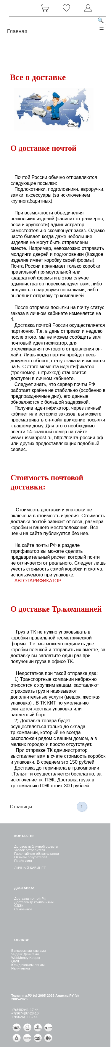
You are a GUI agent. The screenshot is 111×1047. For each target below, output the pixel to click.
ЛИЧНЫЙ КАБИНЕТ (30, 868)
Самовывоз (23, 909)
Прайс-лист (23, 860)
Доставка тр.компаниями (34, 902)
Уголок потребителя (30, 850)
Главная (17, 31)
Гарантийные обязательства (36, 853)
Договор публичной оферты (36, 846)
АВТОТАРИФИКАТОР (38, 580)
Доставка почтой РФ (30, 898)
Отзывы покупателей (30, 857)
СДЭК (18, 905)
